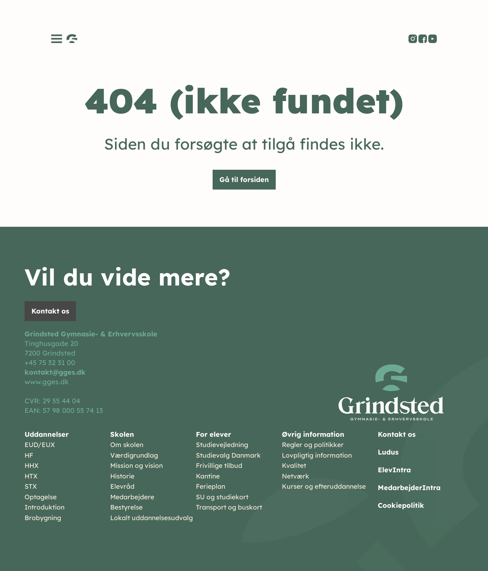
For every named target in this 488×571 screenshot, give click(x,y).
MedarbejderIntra (409, 487)
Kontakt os (50, 311)
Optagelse (41, 497)
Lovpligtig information (317, 455)
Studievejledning (222, 445)
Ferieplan (210, 486)
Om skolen (126, 445)
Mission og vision (136, 465)
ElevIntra (394, 469)
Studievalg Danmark (228, 455)
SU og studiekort (222, 497)
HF (29, 455)
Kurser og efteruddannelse (324, 486)
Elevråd (122, 486)
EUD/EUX (40, 445)
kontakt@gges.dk (55, 372)
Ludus (388, 452)
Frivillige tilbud (219, 465)
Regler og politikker (313, 445)
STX (31, 486)
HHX (32, 465)
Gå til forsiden (244, 179)
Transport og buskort (229, 507)
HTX (31, 476)
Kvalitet (294, 465)
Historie (122, 476)
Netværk (295, 476)
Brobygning (43, 518)
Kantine (208, 476)
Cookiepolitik (401, 505)
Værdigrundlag (134, 455)
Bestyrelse (126, 507)
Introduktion (44, 507)
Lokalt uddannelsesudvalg (151, 518)
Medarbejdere (132, 497)
